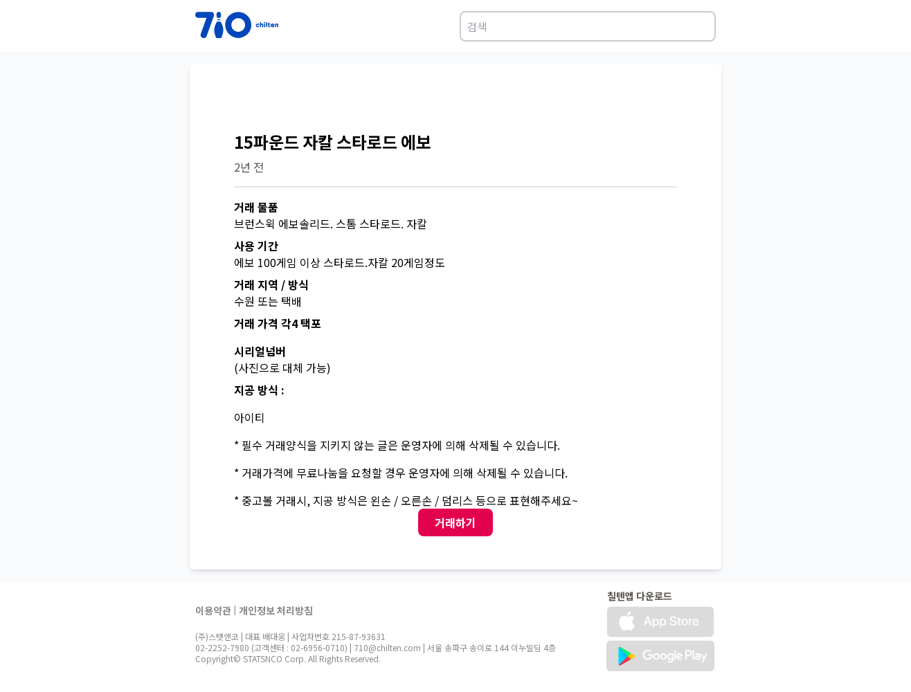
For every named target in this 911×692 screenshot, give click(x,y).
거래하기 (455, 522)
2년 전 (249, 166)
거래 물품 (256, 207)
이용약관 (213, 610)
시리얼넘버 (260, 351)
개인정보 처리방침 (276, 610)
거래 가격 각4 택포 (277, 323)
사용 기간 (256, 245)
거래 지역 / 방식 (271, 284)
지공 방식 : (259, 389)
